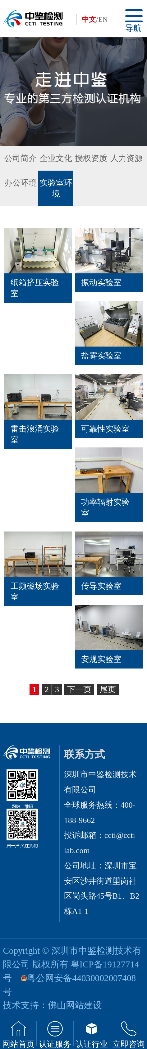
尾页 (108, 689)
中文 (89, 19)
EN (103, 19)
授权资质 (91, 158)
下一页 (79, 689)
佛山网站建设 (75, 1005)
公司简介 (20, 158)
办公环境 (20, 182)
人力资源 (126, 158)
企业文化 (56, 158)
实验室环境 (56, 188)
